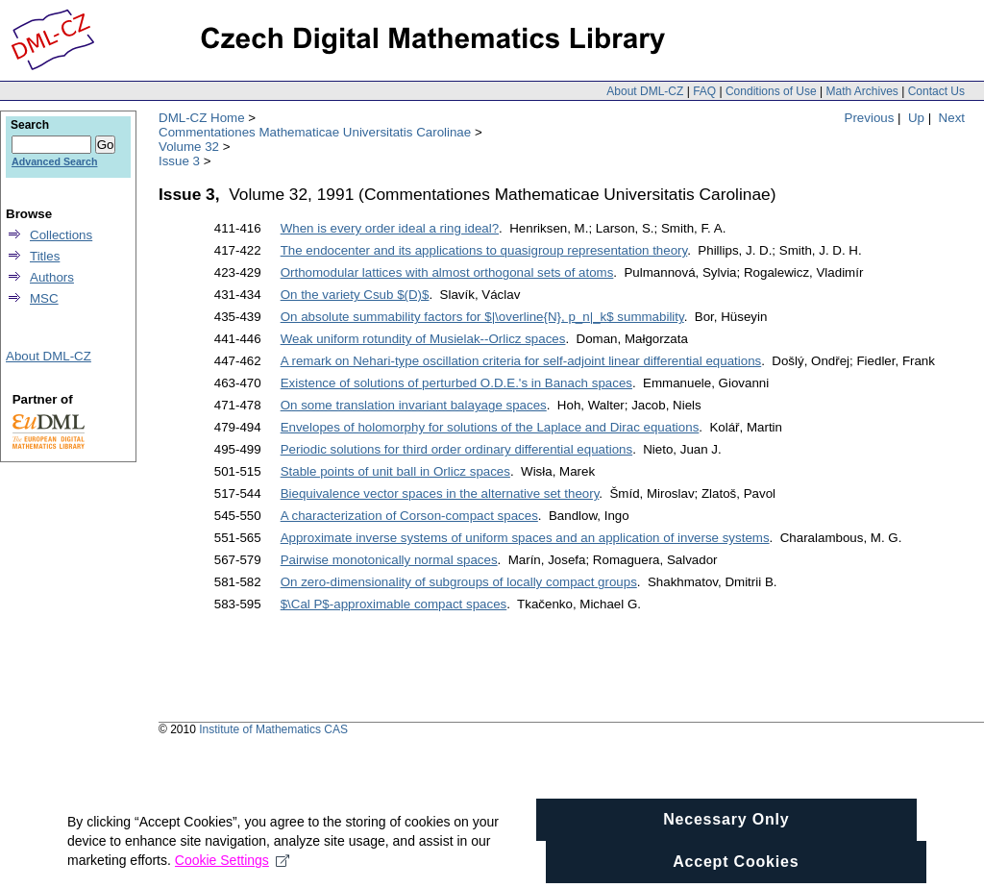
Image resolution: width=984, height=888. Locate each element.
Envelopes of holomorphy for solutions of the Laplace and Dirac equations (490, 427)
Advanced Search (54, 161)
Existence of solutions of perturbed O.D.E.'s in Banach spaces (456, 383)
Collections (61, 235)
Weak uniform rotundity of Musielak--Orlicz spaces (423, 339)
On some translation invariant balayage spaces (414, 405)
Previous (870, 118)
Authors (52, 277)
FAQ (704, 91)
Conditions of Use (771, 91)
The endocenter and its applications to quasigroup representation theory (484, 250)
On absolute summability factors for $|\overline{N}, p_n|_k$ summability (482, 316)
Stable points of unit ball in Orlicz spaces (395, 471)
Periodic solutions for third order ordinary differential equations (456, 449)
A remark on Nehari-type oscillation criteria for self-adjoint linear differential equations (521, 361)
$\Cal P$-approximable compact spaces (394, 604)
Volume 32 (189, 146)
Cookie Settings (232, 872)
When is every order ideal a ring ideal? (390, 228)
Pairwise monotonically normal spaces (389, 560)
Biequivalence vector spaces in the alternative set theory (440, 493)
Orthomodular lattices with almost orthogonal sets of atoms (447, 272)
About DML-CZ (644, 91)
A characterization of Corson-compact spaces (409, 515)
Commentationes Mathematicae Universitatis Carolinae (315, 132)
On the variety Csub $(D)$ (355, 294)
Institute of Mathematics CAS (273, 729)
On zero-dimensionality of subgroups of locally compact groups (459, 582)
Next (952, 118)
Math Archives (861, 91)
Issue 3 (179, 161)
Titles (45, 256)
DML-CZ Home (202, 118)
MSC (44, 298)
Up (916, 118)
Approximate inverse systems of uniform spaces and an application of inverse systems (525, 537)
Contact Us (936, 91)
